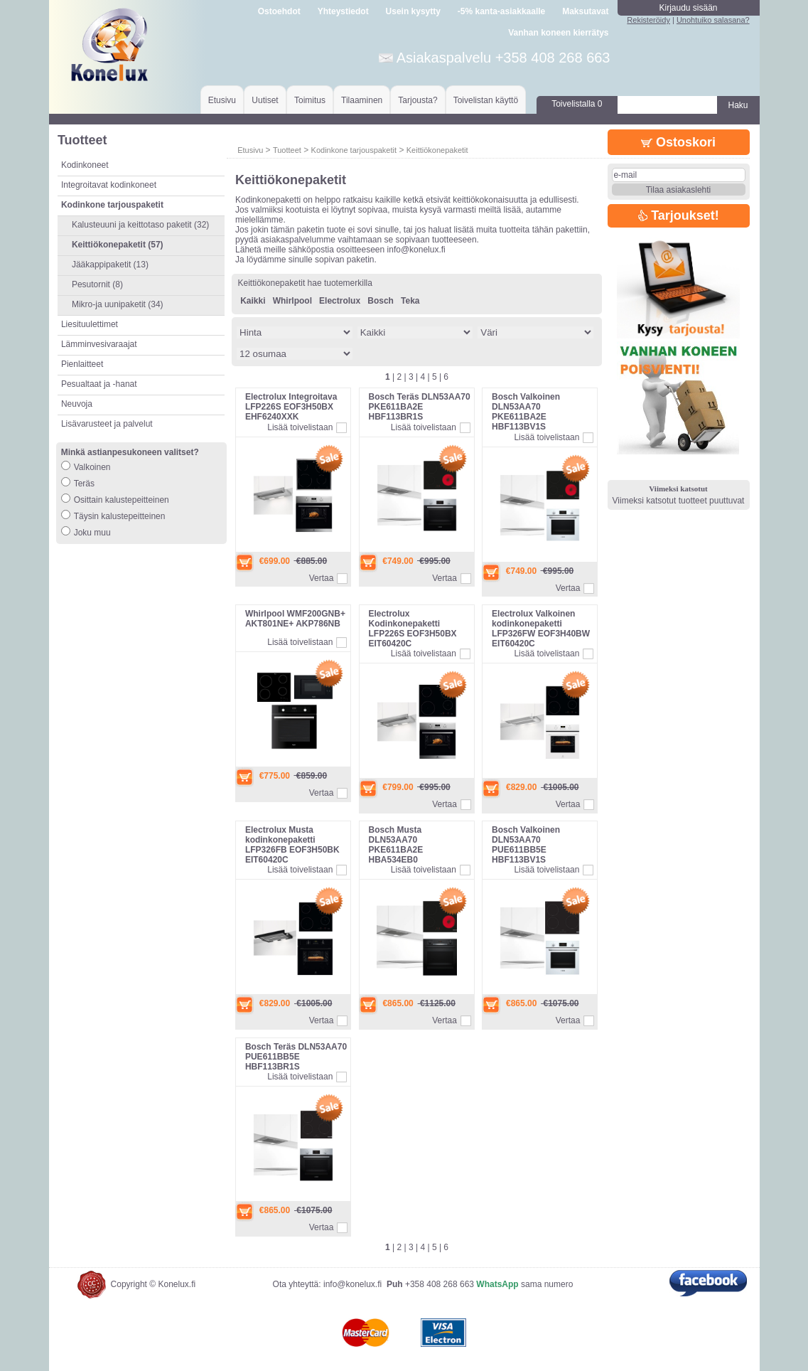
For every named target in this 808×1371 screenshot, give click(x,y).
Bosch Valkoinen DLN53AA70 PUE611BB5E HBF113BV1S (526, 845)
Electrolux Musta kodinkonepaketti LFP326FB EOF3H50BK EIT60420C (292, 845)
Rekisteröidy (648, 20)
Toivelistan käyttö (485, 100)
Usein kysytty (413, 11)
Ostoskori (678, 142)
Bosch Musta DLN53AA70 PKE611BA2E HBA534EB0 (396, 845)
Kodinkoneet (85, 165)
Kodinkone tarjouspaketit (354, 150)
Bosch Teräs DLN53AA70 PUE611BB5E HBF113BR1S (296, 1057)
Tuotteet (287, 150)
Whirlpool (292, 301)
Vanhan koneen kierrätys (558, 33)
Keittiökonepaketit (437, 150)
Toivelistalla (576, 104)
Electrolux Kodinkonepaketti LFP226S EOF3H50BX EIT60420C (413, 629)
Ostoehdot (279, 11)
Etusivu (222, 100)
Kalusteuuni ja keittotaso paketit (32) (140, 225)
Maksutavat (585, 11)
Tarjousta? (417, 100)
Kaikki (252, 301)
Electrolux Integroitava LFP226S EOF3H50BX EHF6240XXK (291, 407)
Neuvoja (76, 404)
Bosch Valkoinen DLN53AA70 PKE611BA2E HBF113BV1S (526, 412)
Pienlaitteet (82, 364)
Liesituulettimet (89, 324)
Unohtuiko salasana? (713, 20)
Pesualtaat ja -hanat (99, 384)
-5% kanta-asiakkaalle (501, 11)
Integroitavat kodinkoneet (108, 185)
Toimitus (309, 100)
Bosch (380, 301)
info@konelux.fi (352, 1284)
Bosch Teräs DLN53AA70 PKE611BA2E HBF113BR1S (419, 407)
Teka (410, 301)
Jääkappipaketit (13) (110, 265)
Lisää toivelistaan (300, 427)
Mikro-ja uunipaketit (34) (117, 304)
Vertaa (321, 578)
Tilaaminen (361, 100)
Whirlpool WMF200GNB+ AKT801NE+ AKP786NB (295, 619)
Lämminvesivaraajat (99, 344)
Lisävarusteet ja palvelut (107, 424)
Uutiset (265, 100)
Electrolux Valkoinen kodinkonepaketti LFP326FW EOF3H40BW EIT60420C (541, 629)
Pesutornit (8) (97, 284)
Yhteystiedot (343, 11)
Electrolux (339, 301)
